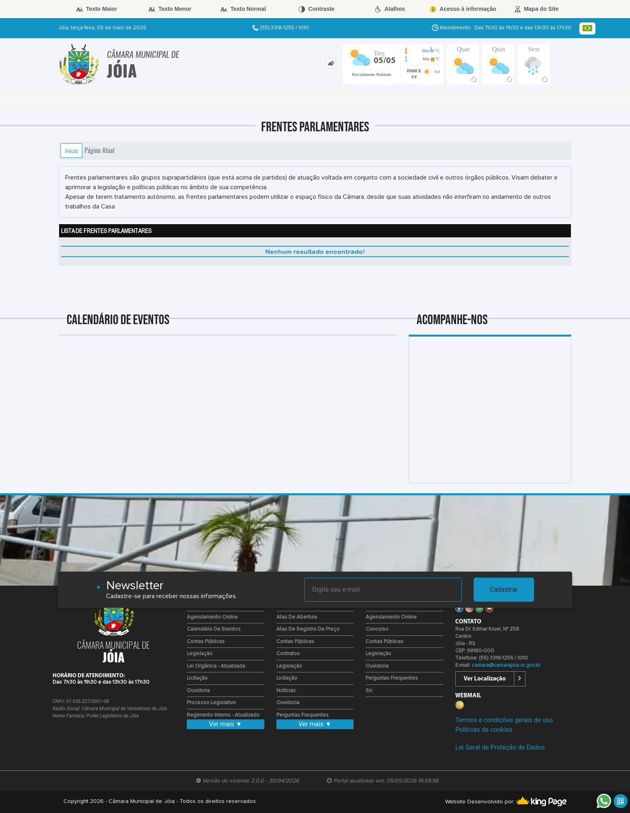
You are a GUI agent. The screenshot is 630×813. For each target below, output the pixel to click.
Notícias (286, 690)
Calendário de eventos (214, 629)
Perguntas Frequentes (302, 715)
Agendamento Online (212, 617)
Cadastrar (504, 589)
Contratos (288, 653)
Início (71, 151)
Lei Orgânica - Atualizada (216, 666)
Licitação (197, 678)
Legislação (200, 653)
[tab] (331, 63)
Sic (369, 690)
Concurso (377, 629)
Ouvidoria (198, 690)
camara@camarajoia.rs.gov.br (506, 665)
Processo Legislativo (211, 702)
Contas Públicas (206, 641)
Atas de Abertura (296, 617)
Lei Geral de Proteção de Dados (500, 747)
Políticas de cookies (483, 729)
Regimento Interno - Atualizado (223, 715)
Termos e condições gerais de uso (504, 720)
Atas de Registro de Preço (308, 629)
